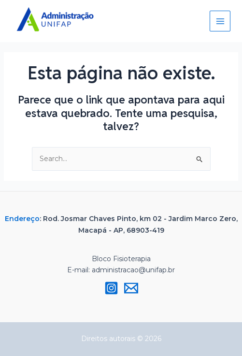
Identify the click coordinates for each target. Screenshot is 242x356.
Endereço (22, 218)
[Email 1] (131, 288)
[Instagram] (111, 288)
